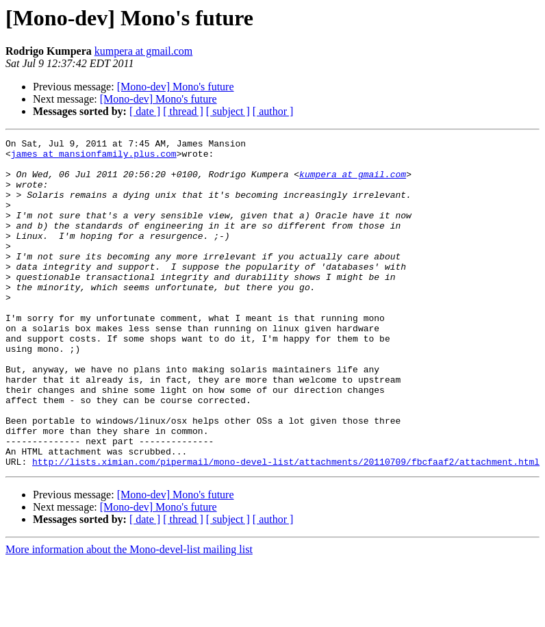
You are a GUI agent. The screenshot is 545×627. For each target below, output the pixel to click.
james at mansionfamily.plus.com (94, 157)
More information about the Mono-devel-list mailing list (129, 615)
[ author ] (273, 111)
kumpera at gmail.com (143, 51)
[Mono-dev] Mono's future (175, 86)
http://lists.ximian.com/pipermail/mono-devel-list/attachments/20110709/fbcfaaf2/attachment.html (286, 527)
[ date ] (144, 111)
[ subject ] (228, 111)
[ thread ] (183, 111)
